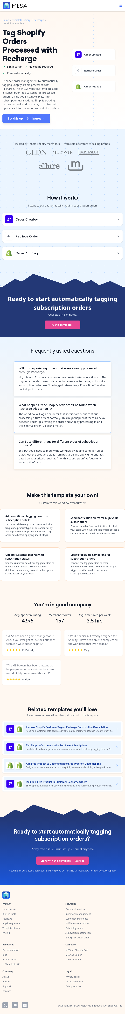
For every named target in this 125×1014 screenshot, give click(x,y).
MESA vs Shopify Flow (76, 950)
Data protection (73, 986)
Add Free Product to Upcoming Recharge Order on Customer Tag (63, 763)
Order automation (75, 909)
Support (6, 986)
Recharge (39, 19)
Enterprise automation (77, 937)
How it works (9, 909)
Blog (4, 954)
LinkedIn (25, 1005)
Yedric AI (7, 918)
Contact (6, 991)
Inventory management (78, 913)
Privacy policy (72, 976)
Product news (9, 959)
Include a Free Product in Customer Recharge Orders (56, 782)
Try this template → (62, 325)
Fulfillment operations (77, 923)
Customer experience (76, 918)
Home (5, 19)
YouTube (15, 1005)
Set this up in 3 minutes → (26, 118)
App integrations (11, 923)
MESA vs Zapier (73, 954)
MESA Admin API (11, 964)
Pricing (6, 932)
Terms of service (74, 981)
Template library (11, 928)
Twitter (5, 1005)
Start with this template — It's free (62, 861)
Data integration (74, 928)
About (5, 976)
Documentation (10, 950)
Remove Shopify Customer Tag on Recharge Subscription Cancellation (67, 727)
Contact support (107, 870)
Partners (7, 981)
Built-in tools (9, 913)
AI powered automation (78, 932)
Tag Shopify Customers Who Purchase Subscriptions (56, 745)
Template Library (21, 19)
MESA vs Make (73, 959)
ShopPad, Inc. (115, 1005)
